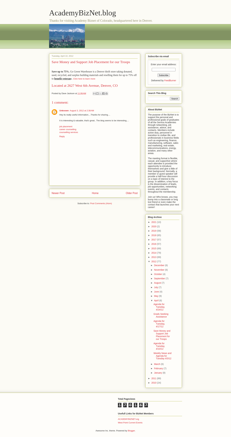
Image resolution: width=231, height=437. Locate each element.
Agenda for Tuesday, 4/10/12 (159, 346)
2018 (154, 235)
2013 (154, 257)
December (159, 265)
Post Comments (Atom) (101, 203)
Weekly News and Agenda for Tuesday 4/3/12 (162, 356)
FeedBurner (170, 80)
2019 (154, 231)
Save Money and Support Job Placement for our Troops (162, 335)
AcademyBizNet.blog (82, 13)
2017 (154, 239)
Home (95, 193)
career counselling (67, 129)
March (157, 364)
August (158, 283)
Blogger (131, 430)
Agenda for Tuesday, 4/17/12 (159, 324)
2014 (154, 253)
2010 (154, 382)
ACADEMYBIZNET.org (128, 419)
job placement (65, 126)
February (159, 368)
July (156, 287)
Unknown (64, 110)
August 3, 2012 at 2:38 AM (82, 110)
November (159, 270)
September (160, 278)
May (156, 296)
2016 (154, 244)
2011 (154, 378)
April (156, 300)
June (156, 291)
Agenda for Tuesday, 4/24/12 (159, 307)
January (158, 372)
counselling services (68, 132)
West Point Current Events (130, 422)
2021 (154, 222)
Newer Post (58, 193)
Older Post (132, 193)
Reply (62, 136)
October (158, 274)
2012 (154, 261)
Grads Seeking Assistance (161, 315)
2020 (154, 226)
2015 (154, 248)
